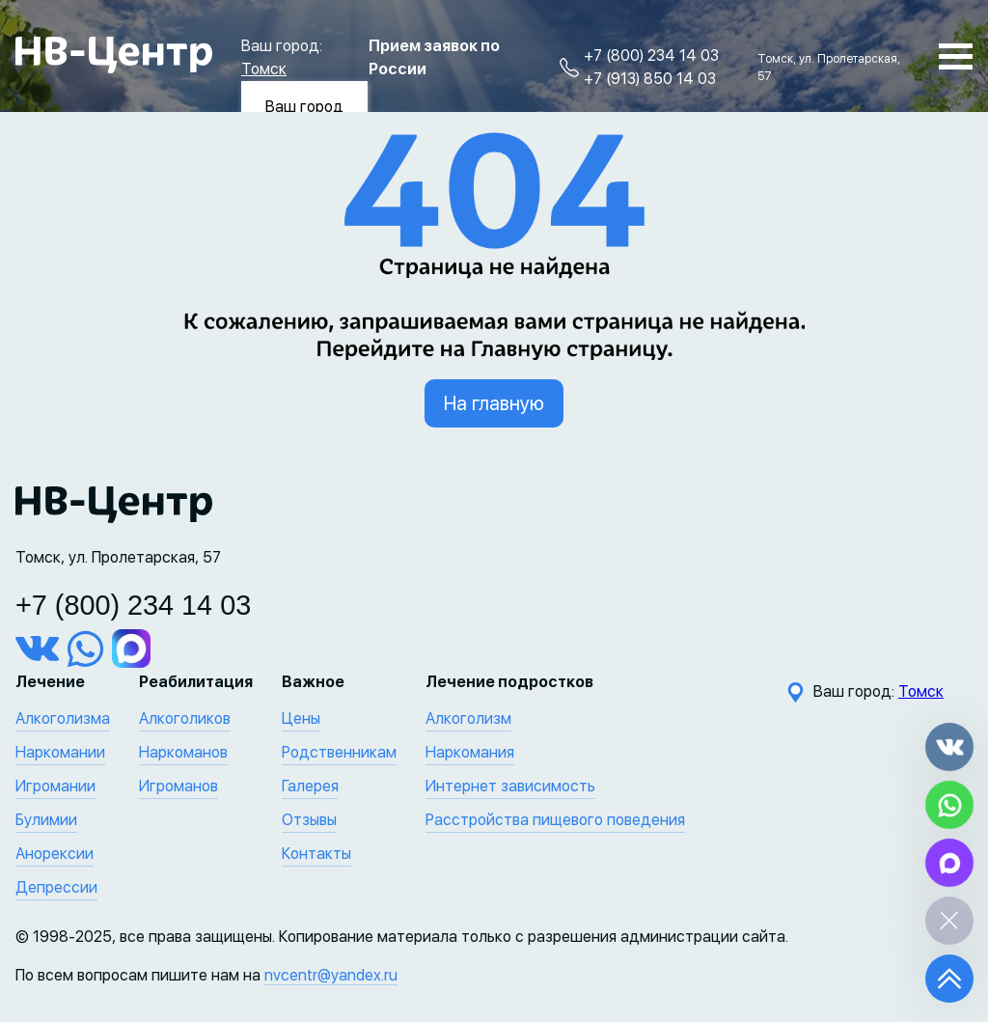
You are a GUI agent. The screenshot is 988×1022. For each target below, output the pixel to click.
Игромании (55, 786)
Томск (264, 69)
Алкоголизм (468, 718)
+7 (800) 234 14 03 (651, 55)
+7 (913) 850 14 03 (650, 78)
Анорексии (54, 853)
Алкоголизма (62, 718)
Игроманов (178, 786)
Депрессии (56, 887)
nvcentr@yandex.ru (331, 975)
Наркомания (469, 752)
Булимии (46, 820)
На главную (494, 403)
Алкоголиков (185, 718)
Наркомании (60, 752)
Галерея (310, 786)
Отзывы (309, 820)
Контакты (316, 853)
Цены (301, 718)
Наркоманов (183, 752)
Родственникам (339, 752)
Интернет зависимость (510, 786)
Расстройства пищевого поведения (555, 820)
